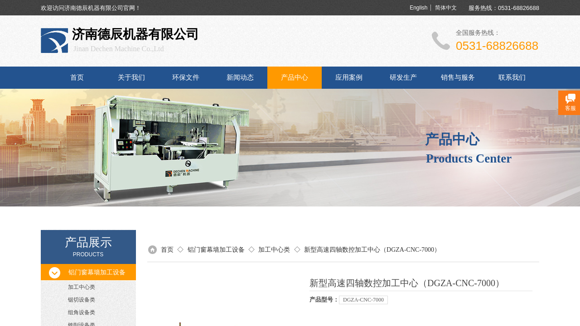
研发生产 (403, 77)
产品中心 (294, 77)
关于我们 (131, 77)
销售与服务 (458, 77)
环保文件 (185, 77)
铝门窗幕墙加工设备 (216, 249)
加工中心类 (81, 287)
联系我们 (512, 77)
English (418, 8)
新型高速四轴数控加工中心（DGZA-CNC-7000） (372, 249)
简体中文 (446, 8)
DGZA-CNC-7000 (363, 300)
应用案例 (348, 77)
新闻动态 (240, 77)
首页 (77, 77)
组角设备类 (81, 312)
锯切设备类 (81, 300)
